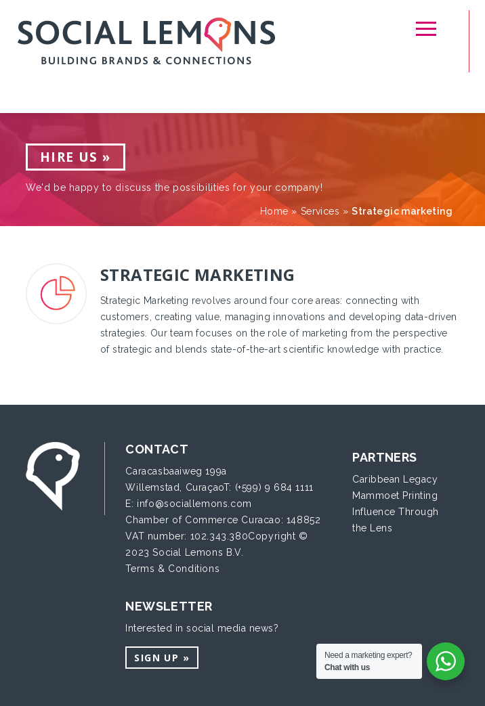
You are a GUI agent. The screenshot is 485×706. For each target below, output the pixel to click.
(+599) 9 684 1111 (274, 487)
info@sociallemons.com (194, 503)
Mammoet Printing (395, 495)
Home (274, 211)
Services (320, 211)
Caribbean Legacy (395, 479)
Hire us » (75, 157)
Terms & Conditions (172, 568)
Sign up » (162, 657)
